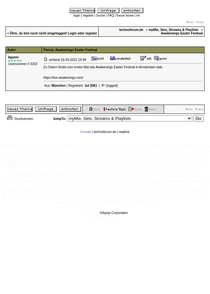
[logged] (112, 85)
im (138, 15)
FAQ (111, 15)
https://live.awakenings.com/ (63, 77)
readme (124, 132)
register (88, 15)
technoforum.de (105, 132)
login (76, 15)
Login (72, 33)
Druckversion (19, 119)
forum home (125, 15)
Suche (100, 15)
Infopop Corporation (114, 213)
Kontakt (85, 132)
